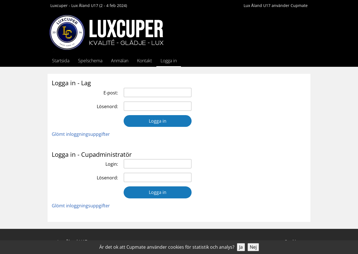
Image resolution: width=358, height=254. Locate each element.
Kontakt (144, 61)
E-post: (110, 93)
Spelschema (90, 61)
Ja (241, 247)
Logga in (169, 61)
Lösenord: (107, 106)
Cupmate (299, 5)
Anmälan (119, 61)
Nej (253, 247)
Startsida (60, 61)
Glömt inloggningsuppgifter (81, 134)
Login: (111, 164)
